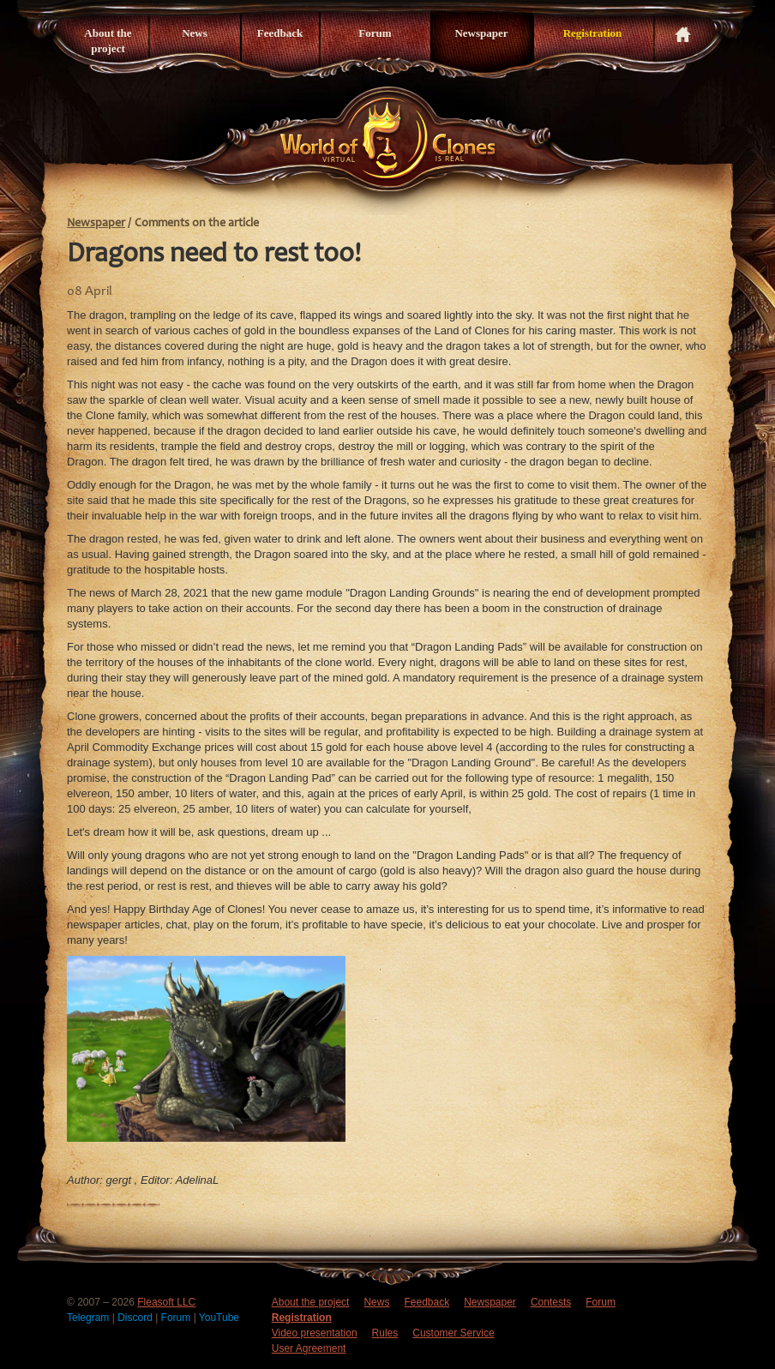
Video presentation (314, 1333)
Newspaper (481, 33)
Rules (385, 1333)
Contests (551, 1302)
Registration (592, 33)
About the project (107, 41)
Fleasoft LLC (166, 1302)
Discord (136, 1318)
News (194, 33)
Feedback (280, 33)
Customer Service (453, 1333)
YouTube (219, 1318)
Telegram (89, 1318)
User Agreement (309, 1348)
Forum (374, 33)
